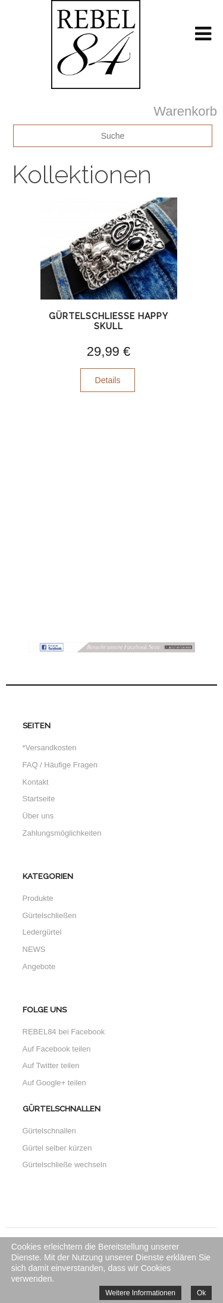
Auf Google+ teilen (54, 1082)
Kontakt (36, 782)
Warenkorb (185, 111)
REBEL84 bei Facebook (64, 1031)
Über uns (38, 815)
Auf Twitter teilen (51, 1065)
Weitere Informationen (140, 1293)
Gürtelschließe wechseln (65, 1164)
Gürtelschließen (50, 915)
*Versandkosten (50, 747)
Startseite (39, 798)
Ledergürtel (42, 932)
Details (108, 380)
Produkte (38, 898)
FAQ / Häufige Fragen (60, 764)
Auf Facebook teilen (57, 1048)
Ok (201, 1293)
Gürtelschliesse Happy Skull (108, 321)
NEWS (34, 949)
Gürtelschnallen (49, 1130)
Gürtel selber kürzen (57, 1147)
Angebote (39, 966)
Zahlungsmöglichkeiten (62, 833)
